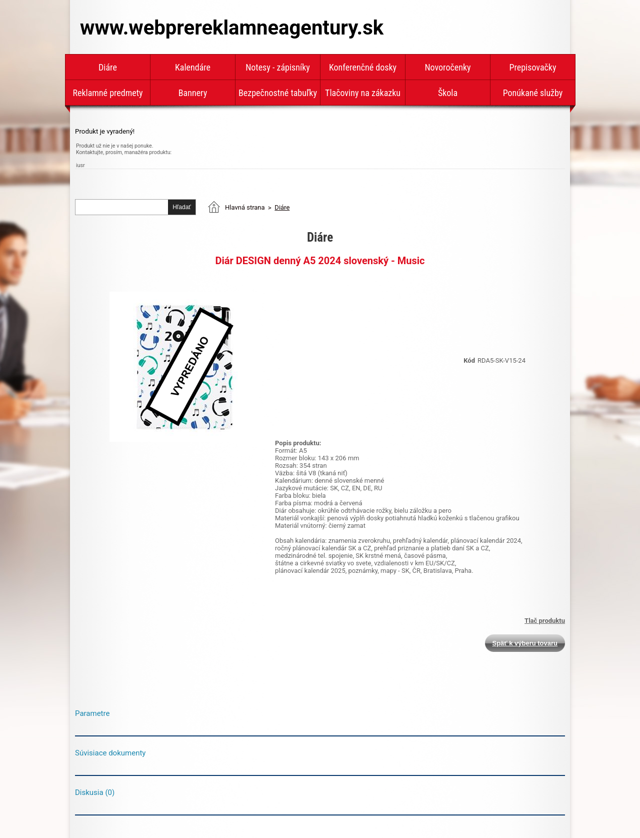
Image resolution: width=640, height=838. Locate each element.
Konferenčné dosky (362, 67)
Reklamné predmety (107, 93)
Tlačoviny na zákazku (362, 93)
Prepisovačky (533, 67)
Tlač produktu (544, 620)
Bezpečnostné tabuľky (277, 93)
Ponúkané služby (533, 93)
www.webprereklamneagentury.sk (232, 28)
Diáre (107, 67)
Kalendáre (192, 67)
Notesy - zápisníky (278, 67)
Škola (448, 93)
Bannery (192, 93)
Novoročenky (447, 67)
